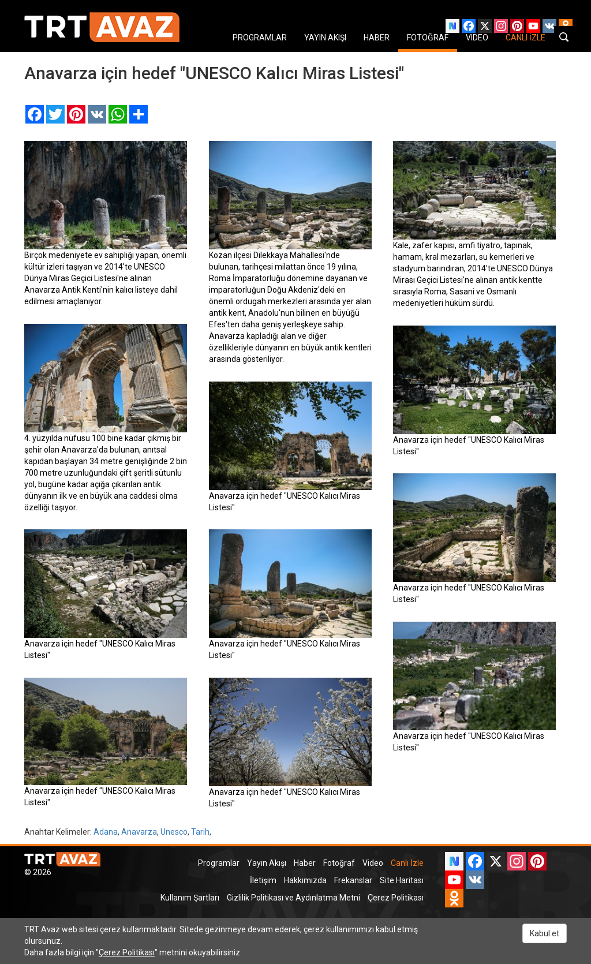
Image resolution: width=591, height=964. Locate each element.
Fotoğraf (339, 863)
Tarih (200, 831)
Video (372, 863)
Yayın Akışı (266, 863)
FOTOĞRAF (427, 37)
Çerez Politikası (396, 897)
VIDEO (477, 37)
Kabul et (544, 933)
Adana (105, 831)
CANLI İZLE (525, 37)
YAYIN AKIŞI (325, 37)
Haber (305, 863)
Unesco (174, 831)
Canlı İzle (407, 863)
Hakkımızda (305, 880)
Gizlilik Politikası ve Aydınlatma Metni (293, 897)
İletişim (263, 880)
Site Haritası (402, 880)
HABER (377, 37)
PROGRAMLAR (260, 37)
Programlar (219, 863)
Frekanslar (353, 880)
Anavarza (139, 831)
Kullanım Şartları (189, 897)
